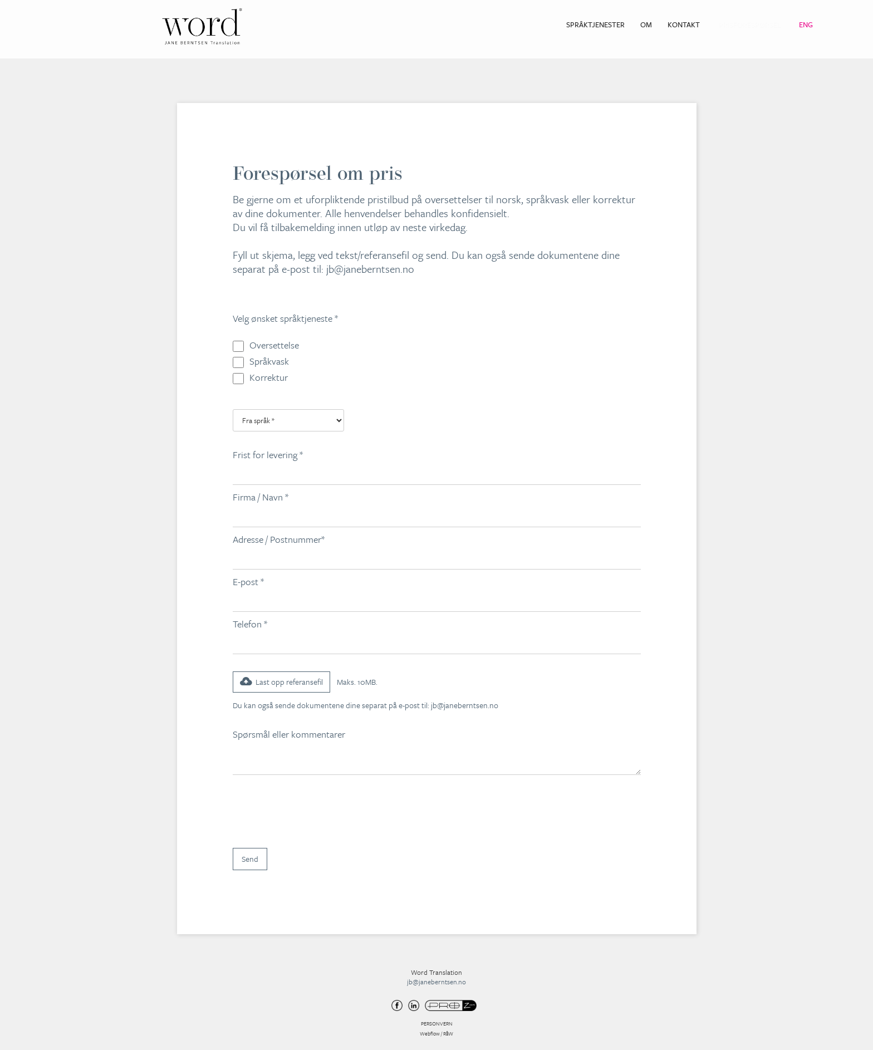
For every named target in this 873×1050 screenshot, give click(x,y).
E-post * (248, 581)
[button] (281, 682)
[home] (202, 26)
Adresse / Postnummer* (279, 539)
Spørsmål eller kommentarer (290, 734)
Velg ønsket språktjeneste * (285, 318)
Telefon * (250, 623)
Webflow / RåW (436, 1033)
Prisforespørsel (749, 24)
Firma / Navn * (260, 496)
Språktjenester (595, 24)
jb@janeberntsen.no (370, 268)
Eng (806, 24)
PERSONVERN (437, 1023)
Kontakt (684, 24)
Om (646, 24)
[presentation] (317, 810)
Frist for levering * (268, 454)
